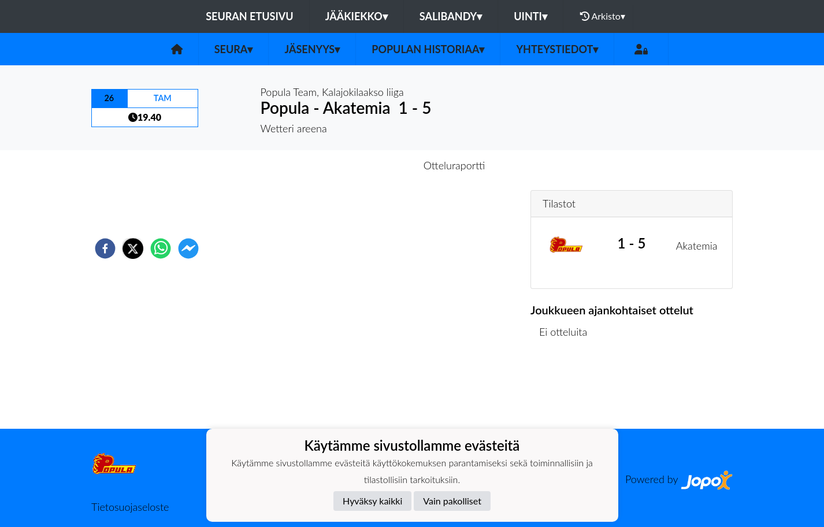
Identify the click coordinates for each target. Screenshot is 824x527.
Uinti (530, 16)
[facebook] (105, 248)
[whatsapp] (160, 248)
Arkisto (602, 16)
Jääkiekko (356, 16)
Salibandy (451, 16)
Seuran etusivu (250, 16)
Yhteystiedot (557, 49)
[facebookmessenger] (188, 248)
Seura (233, 49)
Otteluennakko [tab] (372, 165)
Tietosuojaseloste (130, 506)
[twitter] (133, 248)
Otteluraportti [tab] (454, 165)
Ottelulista (568, 389)
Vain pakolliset (452, 500)
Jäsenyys (312, 49)
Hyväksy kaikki (372, 500)
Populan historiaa (428, 49)
